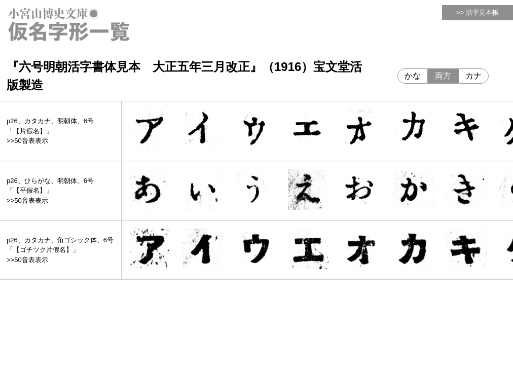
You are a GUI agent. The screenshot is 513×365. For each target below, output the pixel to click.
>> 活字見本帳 (477, 12)
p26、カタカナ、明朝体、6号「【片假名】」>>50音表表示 (50, 130)
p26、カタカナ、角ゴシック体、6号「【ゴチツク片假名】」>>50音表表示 (60, 250)
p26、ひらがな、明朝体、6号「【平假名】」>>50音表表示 (50, 190)
